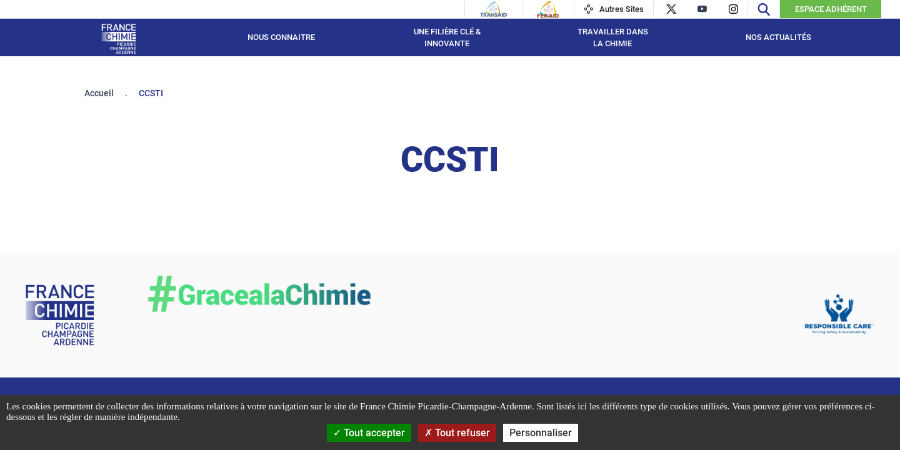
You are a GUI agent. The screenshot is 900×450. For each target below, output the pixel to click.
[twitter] (671, 9)
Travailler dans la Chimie (613, 38)
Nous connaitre (281, 37)
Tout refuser (457, 433)
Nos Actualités (778, 37)
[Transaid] (493, 9)
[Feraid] (548, 9)
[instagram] (733, 9)
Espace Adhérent (831, 9)
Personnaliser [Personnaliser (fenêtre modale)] (540, 433)
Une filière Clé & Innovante (447, 38)
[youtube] (702, 9)
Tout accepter (369, 433)
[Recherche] (764, 9)
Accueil (99, 93)
